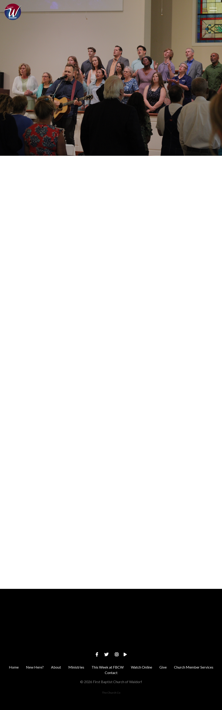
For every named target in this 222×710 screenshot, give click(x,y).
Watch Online (141, 667)
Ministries (76, 667)
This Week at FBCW (108, 667)
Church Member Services (193, 667)
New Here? (35, 667)
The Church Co (111, 692)
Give (163, 667)
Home (14, 667)
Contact (111, 672)
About (56, 667)
